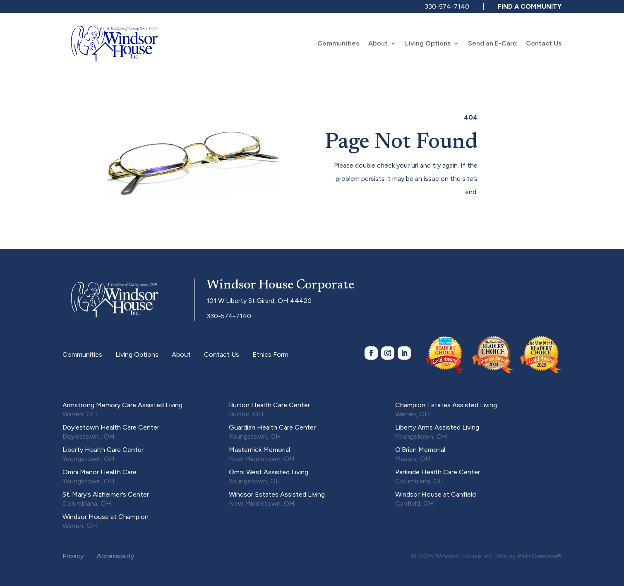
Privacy (73, 556)
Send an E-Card (492, 44)
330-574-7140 (447, 6)
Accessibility (115, 556)
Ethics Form (270, 354)
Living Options (428, 44)
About (378, 44)
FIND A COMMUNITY (530, 6)
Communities (338, 44)
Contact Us (544, 44)
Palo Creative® (539, 556)
